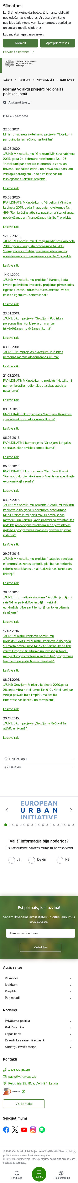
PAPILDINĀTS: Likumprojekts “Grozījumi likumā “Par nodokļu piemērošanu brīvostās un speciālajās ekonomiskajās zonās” (39, 476)
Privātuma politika (17, 1021)
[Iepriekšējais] (6, 809)
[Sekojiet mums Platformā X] (15, 1129)
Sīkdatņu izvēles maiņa (20, 1047)
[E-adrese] (11, 1091)
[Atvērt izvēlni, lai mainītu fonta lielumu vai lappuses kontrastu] (61, 1175)
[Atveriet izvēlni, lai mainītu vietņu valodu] (17, 1175)
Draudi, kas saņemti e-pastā (24, 1040)
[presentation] (34, 879)
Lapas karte (13, 1034)
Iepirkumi (11, 985)
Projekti (10, 991)
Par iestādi (12, 998)
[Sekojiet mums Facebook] (6, 1129)
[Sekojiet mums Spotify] (42, 1129)
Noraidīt (20, 43)
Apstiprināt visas (57, 43)
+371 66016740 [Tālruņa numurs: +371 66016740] (19, 1070)
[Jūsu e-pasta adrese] (40, 933)
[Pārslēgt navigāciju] (39, 1174)
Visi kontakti (24, 1104)
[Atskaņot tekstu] (20, 102)
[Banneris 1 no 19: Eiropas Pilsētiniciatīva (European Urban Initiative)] (39, 810)
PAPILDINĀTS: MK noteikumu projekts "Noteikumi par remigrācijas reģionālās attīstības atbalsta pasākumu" (37, 386)
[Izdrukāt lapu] (39, 759)
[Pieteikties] (40, 947)
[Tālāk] (71, 809)
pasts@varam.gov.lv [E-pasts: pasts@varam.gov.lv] (22, 1077)
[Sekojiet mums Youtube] (24, 1129)
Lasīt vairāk (11, 188)
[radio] (14, 859)
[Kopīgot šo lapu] (39, 767)
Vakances (11, 978)
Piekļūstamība (14, 1027)
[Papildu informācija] (23, 1091)
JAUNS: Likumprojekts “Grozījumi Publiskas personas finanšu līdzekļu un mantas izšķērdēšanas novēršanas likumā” (33, 323)
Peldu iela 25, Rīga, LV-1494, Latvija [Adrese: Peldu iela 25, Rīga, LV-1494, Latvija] (33, 1083)
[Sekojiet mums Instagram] (33, 1129)
